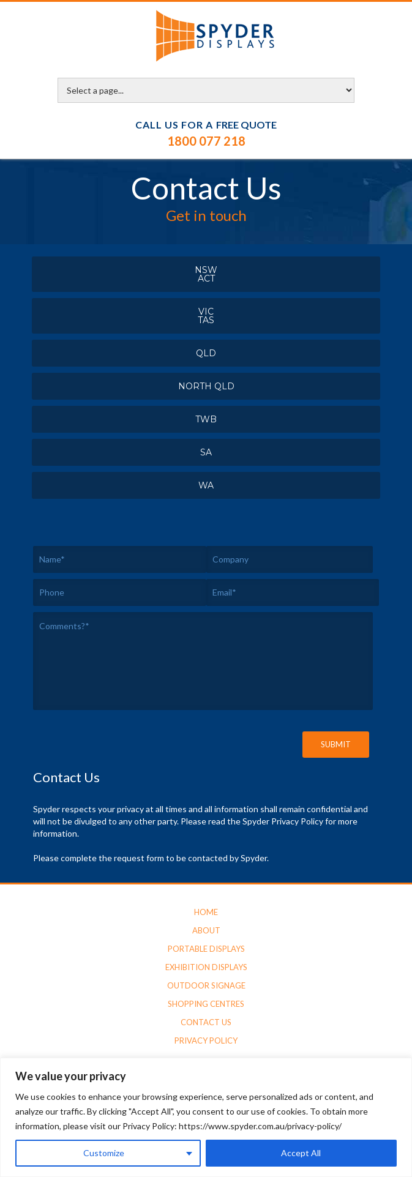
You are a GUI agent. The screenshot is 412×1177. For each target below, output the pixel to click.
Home (206, 912)
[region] (206, 1117)
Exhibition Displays (206, 967)
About (206, 930)
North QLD (206, 386)
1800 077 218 (206, 140)
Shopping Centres (206, 1004)
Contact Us (206, 1022)
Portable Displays (206, 949)
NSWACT (206, 274)
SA (206, 452)
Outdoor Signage (206, 985)
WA (206, 485)
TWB (206, 419)
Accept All (301, 1153)
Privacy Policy (206, 1040)
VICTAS (206, 316)
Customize (103, 1153)
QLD (206, 353)
